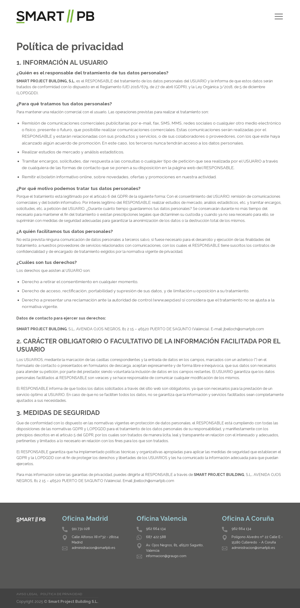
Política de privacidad (61, 594)
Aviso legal (27, 594)
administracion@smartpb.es (93, 548)
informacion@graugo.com (166, 556)
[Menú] (279, 16)
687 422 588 (156, 537)
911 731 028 (81, 529)
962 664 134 (156, 529)
